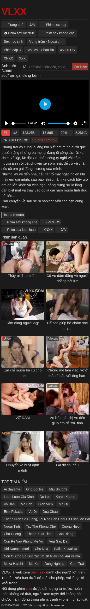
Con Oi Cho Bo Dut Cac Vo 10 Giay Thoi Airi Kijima (42, 556)
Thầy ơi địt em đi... (22, 276)
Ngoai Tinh (12, 526)
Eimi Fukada (13, 511)
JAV (63, 230)
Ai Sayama (12, 489)
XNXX (48, 230)
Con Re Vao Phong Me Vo (23, 541)
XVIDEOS (52, 222)
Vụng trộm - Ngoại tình (46, 41)
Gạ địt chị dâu (67, 465)
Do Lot (45, 497)
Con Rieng (65, 534)
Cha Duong (12, 534)
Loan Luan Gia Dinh (19, 497)
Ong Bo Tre (34, 489)
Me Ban (26, 504)
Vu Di (33, 511)
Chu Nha (41, 549)
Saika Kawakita (65, 549)
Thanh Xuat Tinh (39, 534)
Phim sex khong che (22, 222)
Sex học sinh (13, 41)
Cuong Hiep (70, 526)
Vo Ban (9, 504)
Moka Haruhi (13, 564)
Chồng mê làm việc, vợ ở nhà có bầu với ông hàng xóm (67, 375)
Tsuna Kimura (13, 215)
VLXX (13, 11)
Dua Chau (50, 511)
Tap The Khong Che (41, 526)
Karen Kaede (65, 497)
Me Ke (33, 564)
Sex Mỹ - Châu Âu (40, 50)
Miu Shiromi (58, 489)
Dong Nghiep (54, 564)
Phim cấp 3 (12, 50)
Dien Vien (45, 504)
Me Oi (63, 504)
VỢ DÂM (22, 418)
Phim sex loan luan (21, 230)
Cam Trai (77, 564)
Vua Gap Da (58, 541)
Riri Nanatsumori (16, 549)
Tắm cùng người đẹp (22, 323)
